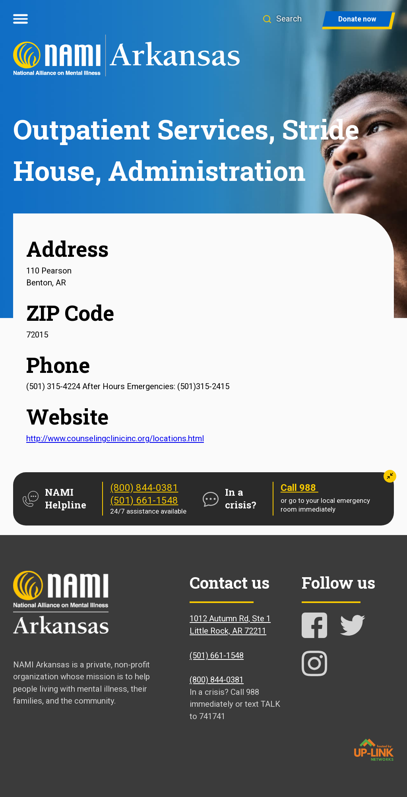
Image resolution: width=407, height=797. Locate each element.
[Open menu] (20, 19)
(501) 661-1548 (144, 500)
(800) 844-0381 (144, 487)
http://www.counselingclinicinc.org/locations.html (115, 438)
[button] (286, 19)
